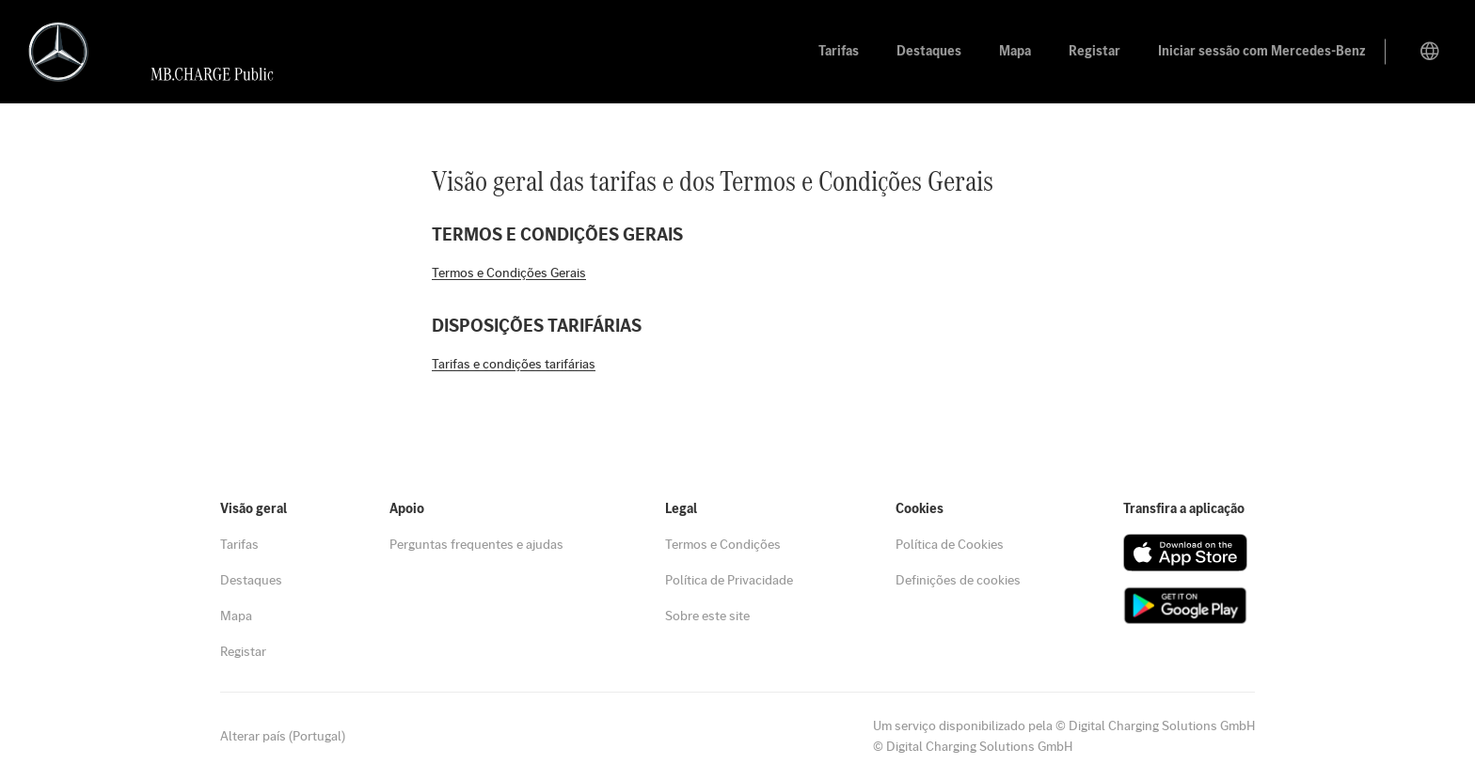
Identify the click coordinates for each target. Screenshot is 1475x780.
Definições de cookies (958, 579)
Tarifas (239, 544)
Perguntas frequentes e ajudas (476, 544)
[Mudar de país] (1430, 51)
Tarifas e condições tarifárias (513, 363)
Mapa (236, 615)
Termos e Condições (723, 544)
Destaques (251, 579)
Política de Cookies (950, 544)
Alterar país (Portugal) (282, 735)
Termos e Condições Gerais (509, 272)
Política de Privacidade (729, 579)
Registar (243, 651)
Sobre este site (707, 615)
